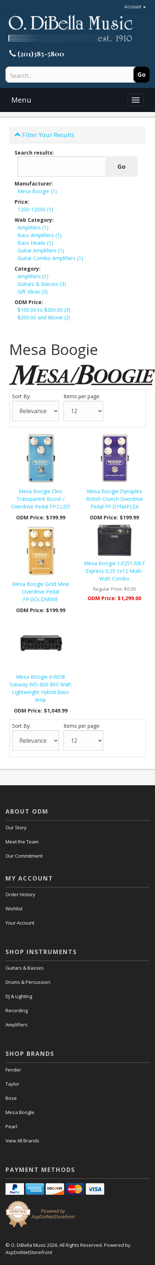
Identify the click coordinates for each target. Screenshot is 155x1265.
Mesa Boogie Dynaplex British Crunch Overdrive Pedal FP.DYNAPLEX (114, 499)
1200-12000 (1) (35, 209)
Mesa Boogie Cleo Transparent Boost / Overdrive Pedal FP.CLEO (40, 499)
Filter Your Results (44, 135)
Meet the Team (22, 841)
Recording (16, 1010)
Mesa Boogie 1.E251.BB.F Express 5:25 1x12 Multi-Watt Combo (114, 571)
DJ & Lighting (18, 996)
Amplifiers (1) (33, 227)
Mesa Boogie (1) (37, 191)
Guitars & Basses (24, 968)
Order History (20, 894)
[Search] (55, 75)
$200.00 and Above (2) (44, 317)
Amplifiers (16, 1024)
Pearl (11, 1126)
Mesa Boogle (19, 1112)
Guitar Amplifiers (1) (41, 250)
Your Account (19, 922)
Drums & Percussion (27, 982)
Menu (21, 100)
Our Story (16, 827)
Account (135, 7)
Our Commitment (24, 856)
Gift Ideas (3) (33, 291)
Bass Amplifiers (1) (40, 235)
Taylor (12, 1084)
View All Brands (22, 1140)
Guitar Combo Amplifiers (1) (50, 258)
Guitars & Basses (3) (42, 283)
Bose (11, 1098)
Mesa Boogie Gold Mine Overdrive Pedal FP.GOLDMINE (40, 591)
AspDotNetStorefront (28, 1252)
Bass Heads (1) (35, 242)
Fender (13, 1069)
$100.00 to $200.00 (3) (44, 309)
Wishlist (14, 908)
